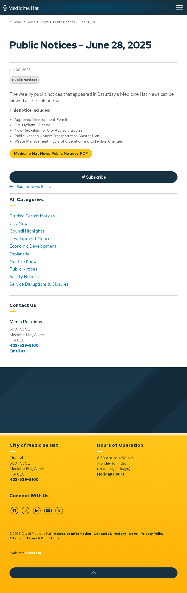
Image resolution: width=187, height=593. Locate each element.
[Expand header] (179, 7)
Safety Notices (24, 276)
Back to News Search (34, 186)
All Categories (26, 199)
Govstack (33, 553)
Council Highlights (26, 231)
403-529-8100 (23, 345)
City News (19, 223)
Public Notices (24, 80)
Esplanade (19, 254)
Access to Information (72, 534)
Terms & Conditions (42, 538)
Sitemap (16, 538)
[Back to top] (93, 572)
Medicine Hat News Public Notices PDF (51, 154)
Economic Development (32, 246)
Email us (17, 351)
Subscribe (93, 177)
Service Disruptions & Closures (38, 284)
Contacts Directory (110, 534)
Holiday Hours (110, 474)
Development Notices (30, 238)
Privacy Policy (152, 534)
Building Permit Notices (32, 216)
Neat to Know (23, 261)
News (133, 534)
